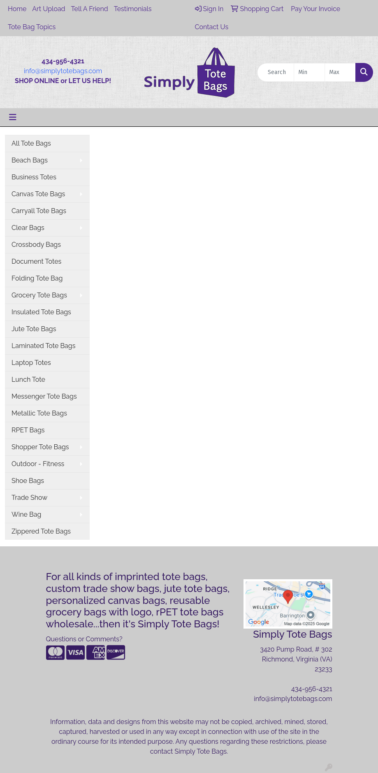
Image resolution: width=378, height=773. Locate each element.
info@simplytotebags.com (63, 71)
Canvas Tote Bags (38, 194)
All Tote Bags (31, 143)
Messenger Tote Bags (44, 396)
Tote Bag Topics (32, 27)
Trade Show (29, 497)
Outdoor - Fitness (38, 464)
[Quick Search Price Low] (309, 72)
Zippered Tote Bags (41, 531)
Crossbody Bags (36, 244)
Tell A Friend (89, 9)
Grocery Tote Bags (39, 295)
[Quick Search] (276, 72)
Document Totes (36, 261)
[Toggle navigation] (12, 117)
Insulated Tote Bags (41, 312)
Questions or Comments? (84, 639)
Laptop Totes (31, 363)
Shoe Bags (28, 481)
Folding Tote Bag (37, 278)
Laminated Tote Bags (43, 346)
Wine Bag (26, 514)
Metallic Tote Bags (39, 413)
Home (17, 9)
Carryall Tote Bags (39, 211)
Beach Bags (30, 160)
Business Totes (34, 177)
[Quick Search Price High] (340, 72)
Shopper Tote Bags (40, 447)
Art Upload (48, 9)
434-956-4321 (311, 689)
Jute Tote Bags (34, 329)
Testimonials (133, 9)
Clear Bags (28, 228)
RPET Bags (28, 430)
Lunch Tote (28, 379)
